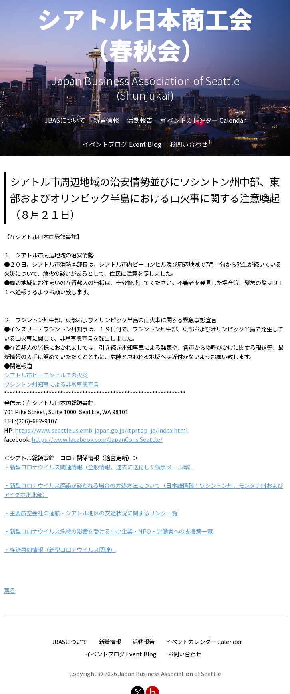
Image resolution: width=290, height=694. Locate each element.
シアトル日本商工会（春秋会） (145, 34)
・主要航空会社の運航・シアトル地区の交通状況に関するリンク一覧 (90, 513)
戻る (9, 590)
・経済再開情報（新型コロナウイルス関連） (60, 549)
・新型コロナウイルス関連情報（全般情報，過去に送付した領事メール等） (99, 467)
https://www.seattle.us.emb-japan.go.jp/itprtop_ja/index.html (101, 430)
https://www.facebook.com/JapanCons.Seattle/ (97, 439)
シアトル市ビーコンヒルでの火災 (46, 375)
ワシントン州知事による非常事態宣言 (51, 384)
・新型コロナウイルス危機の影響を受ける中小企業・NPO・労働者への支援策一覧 (108, 531)
